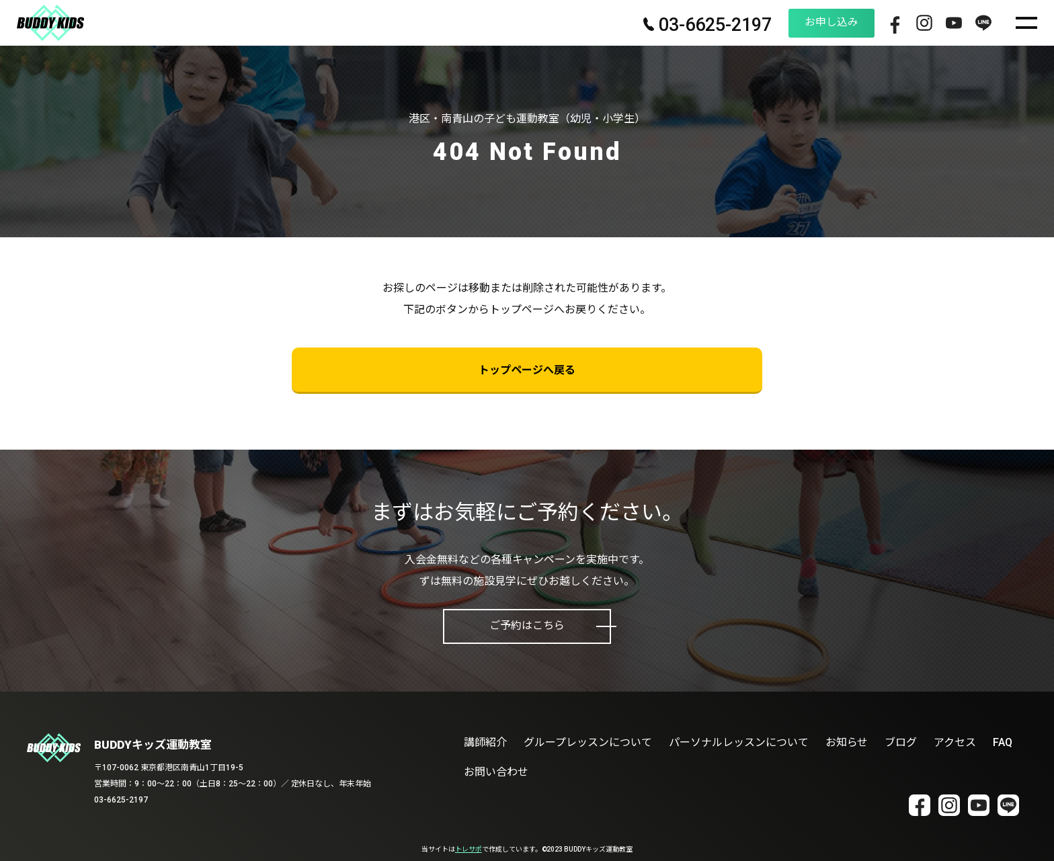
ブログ (901, 742)
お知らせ (846, 742)
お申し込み (817, 22)
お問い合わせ (496, 772)
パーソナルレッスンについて (739, 742)
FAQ (1002, 742)
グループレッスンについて (588, 742)
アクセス (955, 742)
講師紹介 (485, 742)
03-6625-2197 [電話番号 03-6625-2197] (690, 25)
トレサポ (468, 849)
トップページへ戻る (527, 370)
